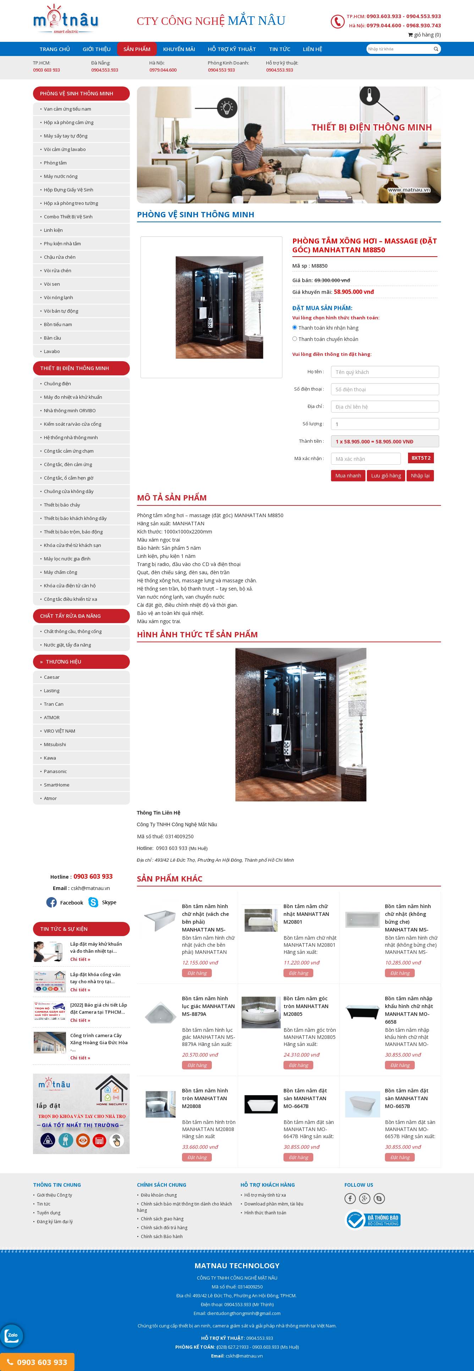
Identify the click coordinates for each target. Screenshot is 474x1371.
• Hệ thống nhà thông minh (69, 437)
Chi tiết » (80, 959)
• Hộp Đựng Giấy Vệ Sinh (66, 189)
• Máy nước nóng (58, 176)
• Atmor (48, 798)
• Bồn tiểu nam (56, 324)
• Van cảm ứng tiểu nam (65, 109)
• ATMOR (50, 717)
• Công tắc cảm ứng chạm (67, 451)
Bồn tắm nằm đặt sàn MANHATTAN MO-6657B (407, 1098)
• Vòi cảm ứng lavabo (63, 149)
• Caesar (50, 677)
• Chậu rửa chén (58, 257)
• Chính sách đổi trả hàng (162, 1228)
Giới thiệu (97, 48)
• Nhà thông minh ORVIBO (68, 410)
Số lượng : (313, 423)
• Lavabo (50, 351)
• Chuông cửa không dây (67, 491)
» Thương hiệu (60, 661)
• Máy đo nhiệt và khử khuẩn (71, 397)
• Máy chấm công (58, 572)
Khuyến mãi (179, 48)
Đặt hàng (196, 973)
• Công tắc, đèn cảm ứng (66, 464)
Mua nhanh (348, 475)
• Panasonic (53, 771)
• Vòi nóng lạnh (56, 297)
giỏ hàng (424, 34)
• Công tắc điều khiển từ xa (68, 599)
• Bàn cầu (50, 338)
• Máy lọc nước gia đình (65, 558)
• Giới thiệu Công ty (52, 1195)
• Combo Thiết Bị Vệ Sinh (66, 216)
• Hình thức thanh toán (263, 1213)
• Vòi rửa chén (55, 270)
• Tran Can (52, 704)
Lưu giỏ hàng (386, 475)
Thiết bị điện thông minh (74, 368)
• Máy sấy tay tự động (63, 136)
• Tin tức (41, 1204)
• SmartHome (55, 785)
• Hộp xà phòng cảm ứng (66, 122)
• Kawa (48, 758)
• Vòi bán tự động (59, 311)
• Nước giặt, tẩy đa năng (65, 645)
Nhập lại (420, 475)
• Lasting (49, 690)
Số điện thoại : (309, 389)
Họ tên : (316, 371)
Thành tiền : (311, 441)
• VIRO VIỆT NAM (57, 731)
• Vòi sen (50, 284)
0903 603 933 (37, 1361)
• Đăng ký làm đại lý (53, 1222)
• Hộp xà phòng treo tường (69, 203)
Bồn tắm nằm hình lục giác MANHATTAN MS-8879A (208, 1006)
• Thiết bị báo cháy (60, 505)
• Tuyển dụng (46, 1213)
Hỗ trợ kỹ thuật (232, 48)
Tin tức (279, 48)
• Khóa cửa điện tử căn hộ (68, 585)
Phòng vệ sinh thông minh (76, 93)
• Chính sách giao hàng (160, 1219)
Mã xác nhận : (309, 458)
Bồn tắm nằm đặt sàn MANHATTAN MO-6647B (305, 1098)
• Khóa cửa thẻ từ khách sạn (70, 545)
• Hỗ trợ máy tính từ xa (263, 1195)
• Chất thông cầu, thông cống (70, 631)
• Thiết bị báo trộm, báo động (71, 531)
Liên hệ (312, 48)
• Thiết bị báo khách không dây (73, 518)
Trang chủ (54, 48)
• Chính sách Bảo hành (160, 1236)
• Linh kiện (51, 230)
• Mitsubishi (53, 744)
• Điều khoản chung (157, 1195)
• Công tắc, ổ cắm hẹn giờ (66, 478)
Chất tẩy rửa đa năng (70, 615)
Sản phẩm (136, 48)
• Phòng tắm (53, 163)
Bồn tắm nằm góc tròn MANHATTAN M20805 (306, 1006)
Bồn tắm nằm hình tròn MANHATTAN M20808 (205, 1098)
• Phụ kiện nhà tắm (60, 243)
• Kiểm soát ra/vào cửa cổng (70, 424)
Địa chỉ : (316, 406)
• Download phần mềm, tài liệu (272, 1204)
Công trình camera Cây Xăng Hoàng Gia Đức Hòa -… (99, 1042)
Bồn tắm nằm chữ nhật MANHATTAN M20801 (306, 914)
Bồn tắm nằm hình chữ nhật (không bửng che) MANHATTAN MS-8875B (408, 922)
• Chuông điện (55, 383)
